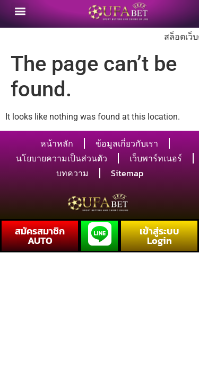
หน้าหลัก (56, 143)
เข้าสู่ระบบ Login (159, 236)
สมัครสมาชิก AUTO (40, 236)
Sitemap (127, 173)
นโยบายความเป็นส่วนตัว (61, 158)
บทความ (72, 173)
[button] (20, 10)
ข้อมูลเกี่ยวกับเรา (127, 143)
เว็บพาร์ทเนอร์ (155, 158)
